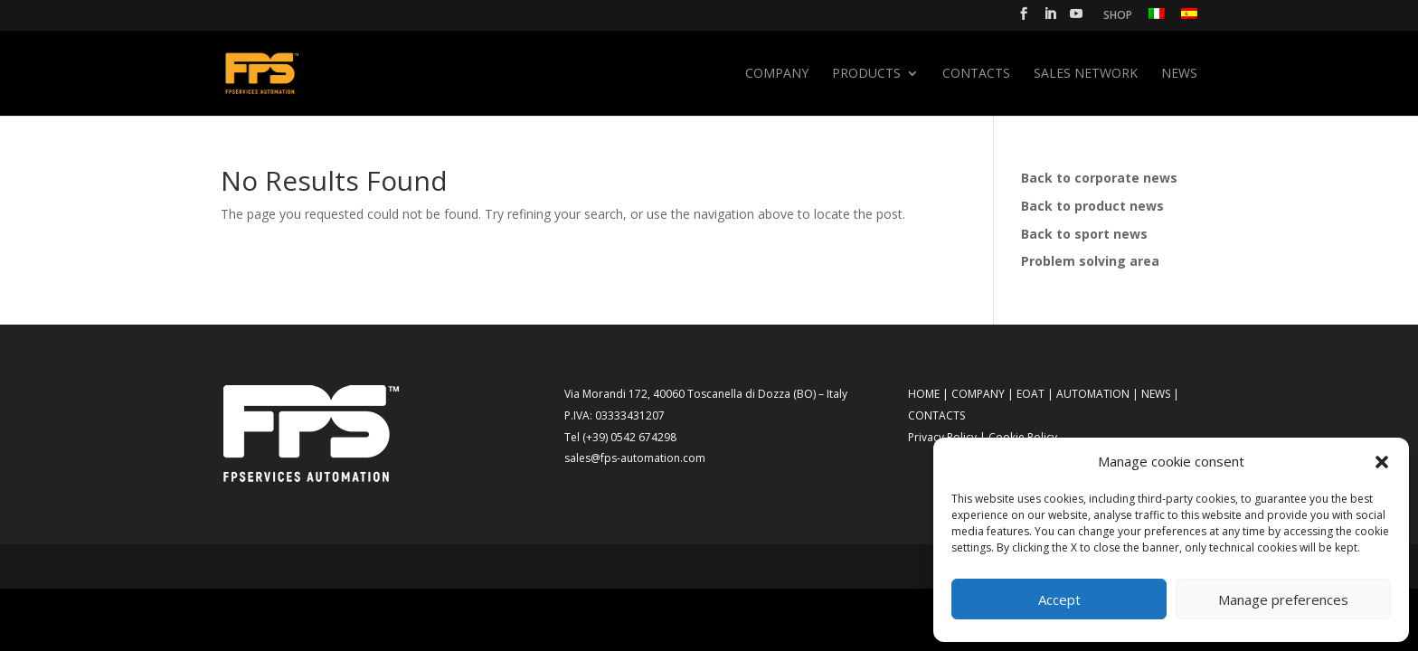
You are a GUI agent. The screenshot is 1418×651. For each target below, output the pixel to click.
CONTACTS (936, 415)
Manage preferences (1283, 599)
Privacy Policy (942, 437)
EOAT (1030, 393)
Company (776, 74)
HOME (924, 393)
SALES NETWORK (1086, 74)
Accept (1059, 599)
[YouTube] (1076, 19)
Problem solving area (1090, 260)
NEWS (1155, 393)
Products (866, 74)
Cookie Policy (1022, 437)
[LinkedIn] (1050, 19)
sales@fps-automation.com (634, 458)
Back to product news (1092, 205)
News (1179, 74)
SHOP (1117, 16)
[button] (1382, 462)
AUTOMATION (1093, 393)
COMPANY (978, 393)
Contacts (976, 74)
